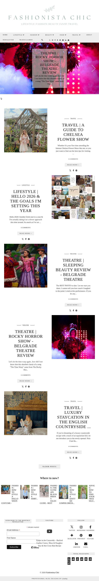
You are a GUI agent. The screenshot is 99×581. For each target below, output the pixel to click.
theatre (73, 254)
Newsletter (8, 40)
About (89, 35)
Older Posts (49, 466)
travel (73, 118)
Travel (76, 35)
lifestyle (26, 185)
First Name (11, 538)
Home (5, 35)
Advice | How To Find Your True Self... (92, 493)
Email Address (13, 530)
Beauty (49, 35)
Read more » (73, 165)
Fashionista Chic (52, 572)
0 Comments (73, 159)
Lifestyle (18, 35)
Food (63, 35)
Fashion (35, 35)
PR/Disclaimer (26, 40)
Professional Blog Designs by (49, 578)
